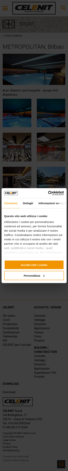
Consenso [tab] (10, 203)
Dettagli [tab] (28, 203)
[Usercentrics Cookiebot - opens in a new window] (48, 193)
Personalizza (34, 275)
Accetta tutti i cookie (34, 264)
